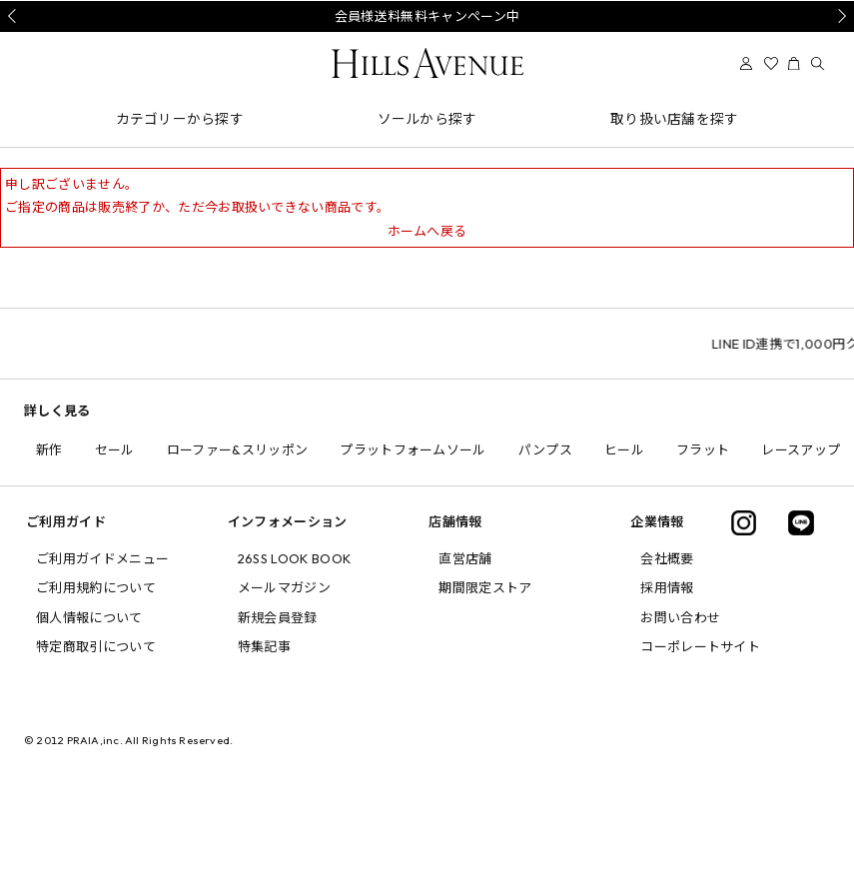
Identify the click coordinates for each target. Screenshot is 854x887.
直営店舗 (464, 558)
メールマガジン (284, 587)
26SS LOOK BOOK (295, 558)
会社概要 (666, 558)
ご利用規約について (96, 587)
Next (839, 16)
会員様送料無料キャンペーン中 (427, 16)
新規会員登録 (278, 617)
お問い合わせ (680, 617)
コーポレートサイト (700, 646)
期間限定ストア (484, 587)
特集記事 (264, 646)
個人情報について (89, 617)
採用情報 (666, 587)
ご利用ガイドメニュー (102, 558)
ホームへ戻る (427, 231)
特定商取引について (96, 646)
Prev (15, 16)
